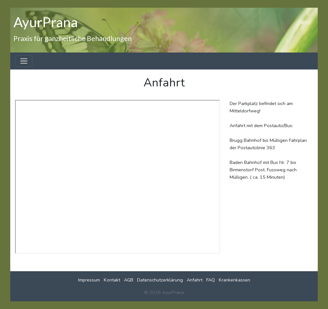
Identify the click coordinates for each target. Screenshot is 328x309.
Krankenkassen (234, 280)
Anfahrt (194, 280)
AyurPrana (45, 21)
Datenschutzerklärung (160, 280)
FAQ (210, 280)
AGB (128, 280)
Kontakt (112, 280)
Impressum (89, 280)
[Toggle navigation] (23, 61)
